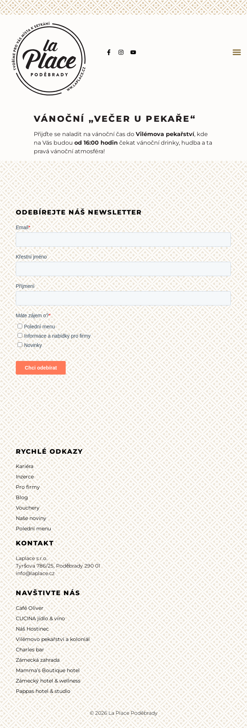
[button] (237, 52)
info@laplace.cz (35, 573)
